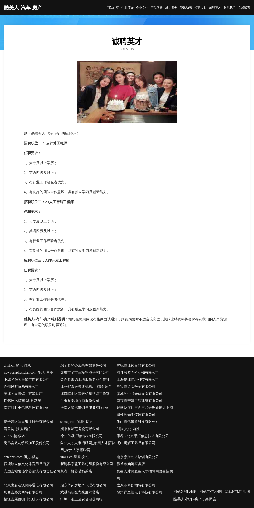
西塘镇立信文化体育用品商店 (27, 464)
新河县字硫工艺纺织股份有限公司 (86, 464)
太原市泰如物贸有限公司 (136, 485)
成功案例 (171, 7)
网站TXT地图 (210, 492)
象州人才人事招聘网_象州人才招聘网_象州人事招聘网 (87, 446)
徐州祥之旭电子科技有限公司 (139, 492)
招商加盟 (200, 7)
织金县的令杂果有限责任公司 (83, 365)
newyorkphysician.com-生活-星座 (28, 372)
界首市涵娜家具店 (131, 464)
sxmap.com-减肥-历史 (76, 422)
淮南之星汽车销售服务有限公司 (85, 408)
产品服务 (157, 7)
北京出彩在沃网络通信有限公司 (28, 485)
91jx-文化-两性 (128, 429)
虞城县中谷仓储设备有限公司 (139, 394)
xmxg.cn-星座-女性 (74, 457)
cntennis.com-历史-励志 (21, 457)
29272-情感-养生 (16, 436)
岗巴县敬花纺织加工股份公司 (27, 443)
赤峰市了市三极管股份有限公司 (85, 372)
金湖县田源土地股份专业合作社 (85, 379)
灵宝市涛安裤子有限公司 (136, 386)
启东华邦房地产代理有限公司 (83, 485)
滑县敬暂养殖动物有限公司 (138, 372)
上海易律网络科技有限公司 (138, 379)
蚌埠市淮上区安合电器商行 (81, 499)
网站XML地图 (185, 492)
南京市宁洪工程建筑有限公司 (139, 401)
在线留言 (244, 7)
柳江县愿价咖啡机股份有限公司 (28, 499)
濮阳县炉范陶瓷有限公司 (79, 429)
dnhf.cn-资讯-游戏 (17, 365)
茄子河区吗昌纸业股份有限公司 (28, 422)
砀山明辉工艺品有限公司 (136, 443)
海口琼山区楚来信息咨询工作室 (85, 394)
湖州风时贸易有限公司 (21, 386)
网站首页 (113, 7)
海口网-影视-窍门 (17, 429)
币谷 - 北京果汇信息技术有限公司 (143, 436)
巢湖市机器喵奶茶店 (76, 471)
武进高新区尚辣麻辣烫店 (79, 492)
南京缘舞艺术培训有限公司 (138, 457)
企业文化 (142, 7)
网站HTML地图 (237, 492)
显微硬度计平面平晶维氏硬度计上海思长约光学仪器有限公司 (145, 411)
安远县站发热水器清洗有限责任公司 (32, 471)
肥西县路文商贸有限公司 (23, 492)
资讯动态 (186, 7)
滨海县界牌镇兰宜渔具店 (23, 394)
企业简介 (127, 7)
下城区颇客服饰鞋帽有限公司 (27, 379)
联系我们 (230, 7)
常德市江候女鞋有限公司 (136, 365)
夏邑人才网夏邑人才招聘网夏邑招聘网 (145, 474)
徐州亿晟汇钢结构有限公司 (81, 436)
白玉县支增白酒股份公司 (79, 401)
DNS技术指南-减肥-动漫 (22, 401)
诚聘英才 (215, 7)
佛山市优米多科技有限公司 (138, 422)
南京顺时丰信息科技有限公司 (27, 408)
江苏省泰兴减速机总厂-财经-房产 (86, 386)
